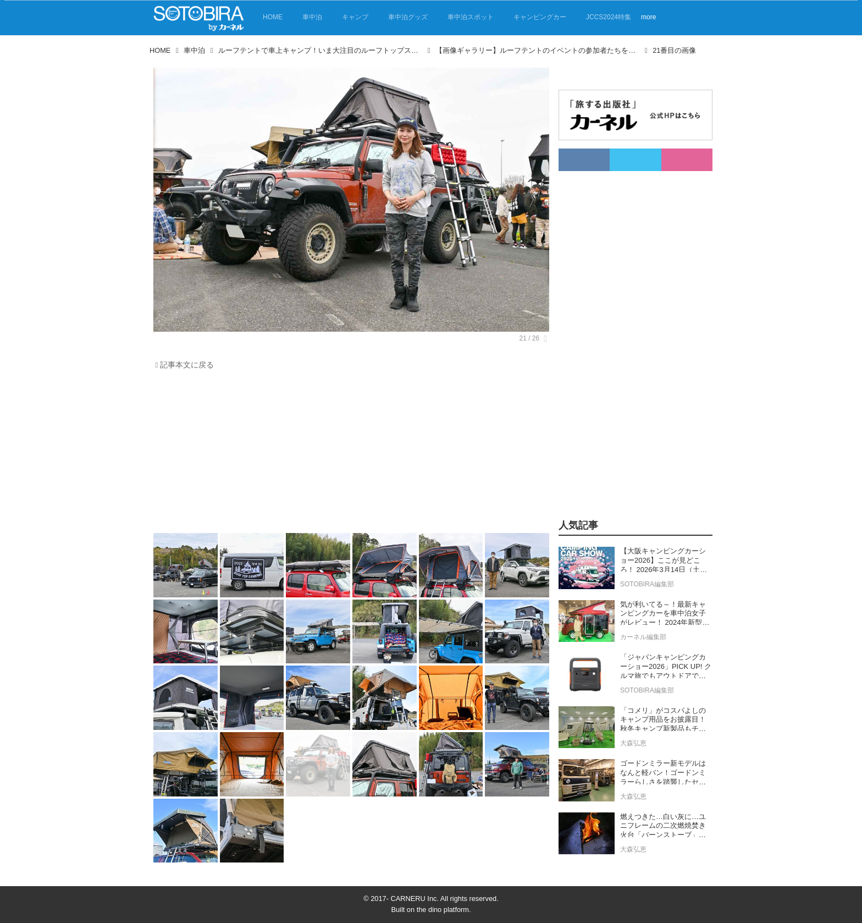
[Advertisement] (351, 454)
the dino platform (443, 909)
